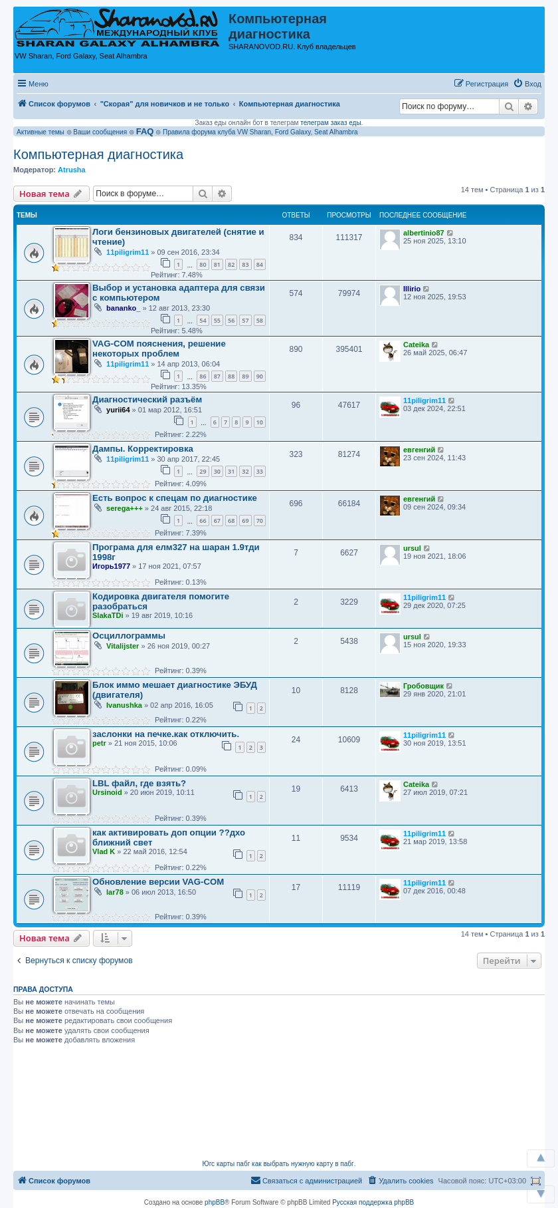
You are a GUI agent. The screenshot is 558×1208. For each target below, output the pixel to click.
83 (245, 264)
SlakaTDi (107, 615)
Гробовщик (423, 686)
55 (217, 320)
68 (231, 520)
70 (259, 520)
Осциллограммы (128, 636)
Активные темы (40, 132)
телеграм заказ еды (330, 122)
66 (202, 520)
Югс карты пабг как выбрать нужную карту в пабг (278, 1163)
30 (217, 471)
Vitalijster (122, 646)
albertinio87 (423, 233)
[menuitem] (527, 84)
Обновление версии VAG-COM (158, 882)
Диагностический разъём (147, 399)
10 (259, 422)
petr (99, 743)
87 (217, 376)
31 (231, 471)
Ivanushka (124, 705)
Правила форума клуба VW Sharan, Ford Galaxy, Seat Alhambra (260, 132)
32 (245, 471)
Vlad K (103, 851)
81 (217, 264)
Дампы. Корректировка (142, 449)
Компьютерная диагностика (98, 154)
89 (245, 376)
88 (231, 376)
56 (231, 320)
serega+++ (124, 508)
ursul (412, 548)
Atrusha (72, 170)
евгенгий (419, 450)
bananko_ (123, 308)
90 (259, 376)
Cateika (416, 345)
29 (202, 471)
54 (202, 320)
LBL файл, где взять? (139, 783)
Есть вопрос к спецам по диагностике (174, 498)
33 (259, 471)
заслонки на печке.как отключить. (165, 734)
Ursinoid (107, 792)
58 (259, 320)
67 (217, 520)
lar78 (115, 892)
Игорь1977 (111, 566)
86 (202, 376)
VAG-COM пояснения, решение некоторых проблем (159, 349)
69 (245, 520)
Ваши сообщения (100, 132)
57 (245, 320)
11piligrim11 (127, 252)
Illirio (411, 289)
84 (259, 264)
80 (202, 264)
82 (231, 264)
